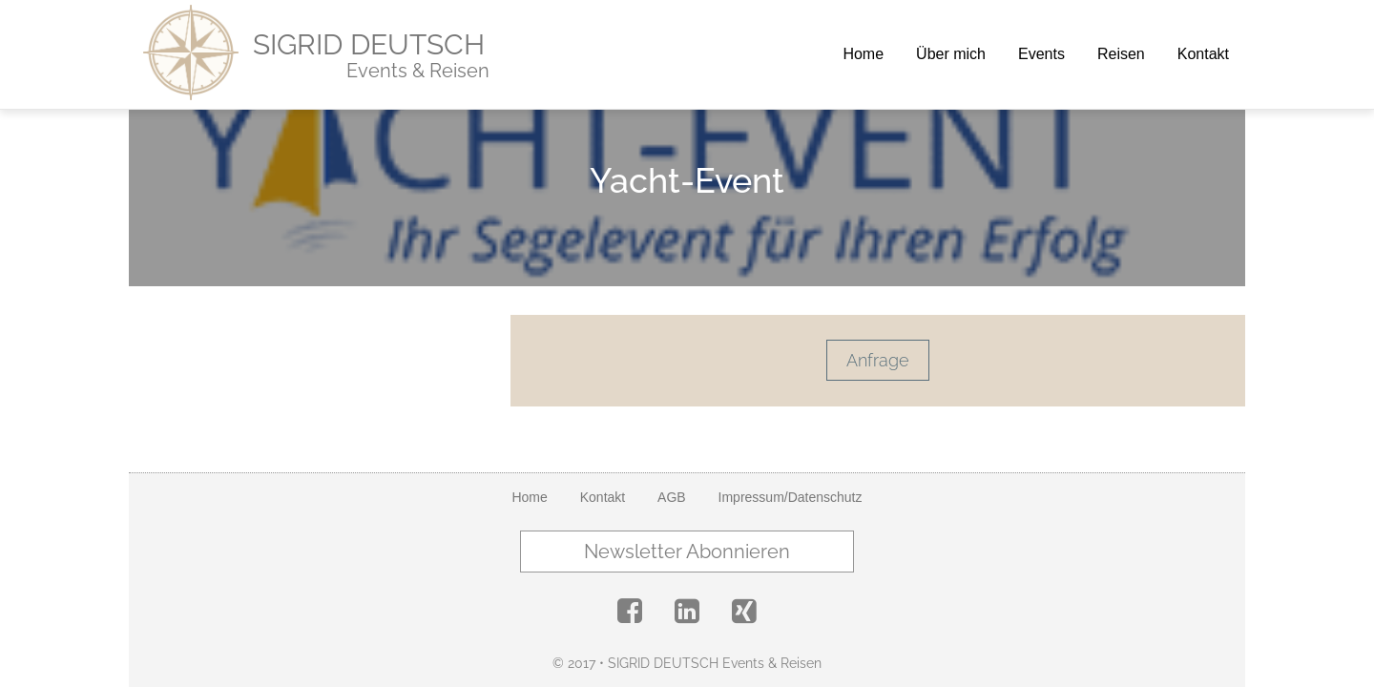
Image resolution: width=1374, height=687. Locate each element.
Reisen (1121, 54)
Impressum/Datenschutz (790, 497)
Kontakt (1203, 54)
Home (863, 54)
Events (1041, 54)
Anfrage (877, 360)
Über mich (951, 54)
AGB (671, 497)
